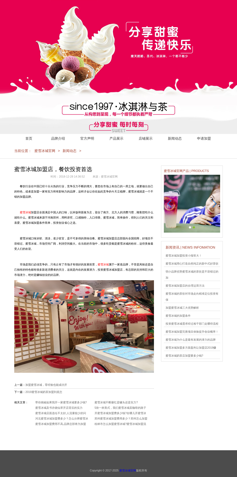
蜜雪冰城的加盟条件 (178, 315)
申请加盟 (204, 138)
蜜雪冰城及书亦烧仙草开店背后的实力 (59, 407)
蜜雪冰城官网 (44, 151)
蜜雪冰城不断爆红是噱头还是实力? (116, 402)
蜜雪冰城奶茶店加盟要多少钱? (184, 355)
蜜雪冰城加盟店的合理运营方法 (185, 285)
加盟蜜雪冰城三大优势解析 (182, 307)
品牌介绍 (58, 138)
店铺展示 (146, 138)
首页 (28, 138)
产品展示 (116, 138)
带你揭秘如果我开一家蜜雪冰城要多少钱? (61, 402)
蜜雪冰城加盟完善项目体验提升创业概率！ (192, 331)
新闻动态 (175, 138)
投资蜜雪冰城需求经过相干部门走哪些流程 (192, 323)
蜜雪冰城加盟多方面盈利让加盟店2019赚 (191, 347)
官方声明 (87, 138)
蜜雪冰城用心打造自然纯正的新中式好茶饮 (192, 263)
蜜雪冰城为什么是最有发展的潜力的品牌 (191, 339)
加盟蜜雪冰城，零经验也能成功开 (46, 384)
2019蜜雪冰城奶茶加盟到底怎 (43, 391)
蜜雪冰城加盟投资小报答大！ (184, 255)
